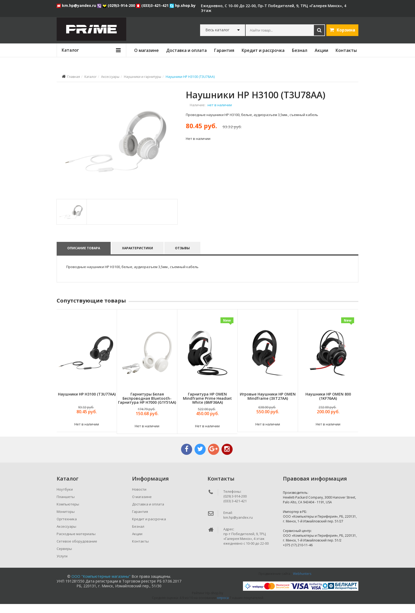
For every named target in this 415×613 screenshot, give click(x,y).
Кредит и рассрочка (263, 50)
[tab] (71, 220)
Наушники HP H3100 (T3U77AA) (87, 403)
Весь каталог (217, 30)
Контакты (346, 50)
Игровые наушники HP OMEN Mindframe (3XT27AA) (268, 405)
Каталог (90, 76)
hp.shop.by (183, 5)
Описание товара (83, 257)
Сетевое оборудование (77, 550)
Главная (73, 76)
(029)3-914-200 (119, 5)
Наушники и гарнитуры (142, 76)
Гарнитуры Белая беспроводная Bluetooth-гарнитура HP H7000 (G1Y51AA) (147, 407)
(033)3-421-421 (153, 5)
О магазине (146, 50)
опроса (223, 607)
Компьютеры (68, 513)
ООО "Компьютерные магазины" (100, 585)
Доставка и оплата (186, 50)
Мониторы (66, 520)
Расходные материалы (76, 542)
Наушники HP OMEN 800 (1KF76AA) (328, 405)
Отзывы (182, 257)
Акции (321, 50)
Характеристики (137, 257)
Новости (139, 498)
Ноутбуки (65, 498)
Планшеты (66, 505)
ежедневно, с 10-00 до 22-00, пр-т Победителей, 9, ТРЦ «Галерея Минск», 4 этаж (273, 8)
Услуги (62, 565)
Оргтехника (67, 528)
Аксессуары (110, 76)
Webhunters (302, 582)
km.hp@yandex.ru (77, 5)
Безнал (299, 50)
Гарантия (224, 50)
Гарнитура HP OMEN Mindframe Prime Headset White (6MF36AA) (207, 407)
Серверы (64, 557)
